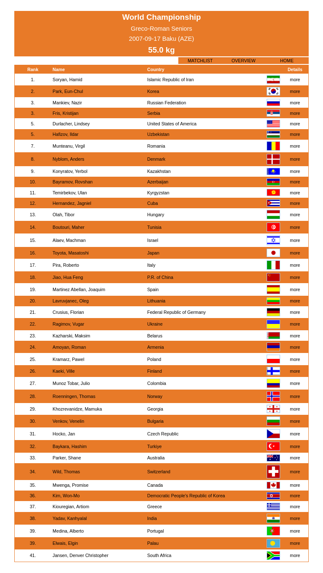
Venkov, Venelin (68, 421)
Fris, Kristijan (66, 113)
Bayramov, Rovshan (73, 181)
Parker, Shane (67, 457)
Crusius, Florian (68, 312)
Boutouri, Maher (69, 227)
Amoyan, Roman (69, 347)
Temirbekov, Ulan (70, 192)
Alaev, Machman (69, 240)
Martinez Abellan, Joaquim (79, 289)
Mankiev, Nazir (67, 102)
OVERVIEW (243, 60)
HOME (287, 60)
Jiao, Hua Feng (68, 277)
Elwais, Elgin (65, 543)
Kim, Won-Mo (66, 495)
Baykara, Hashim (70, 446)
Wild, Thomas (66, 471)
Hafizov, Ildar (65, 134)
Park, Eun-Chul (68, 91)
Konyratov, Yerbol (70, 171)
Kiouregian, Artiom (71, 506)
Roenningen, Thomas (74, 396)
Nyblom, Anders (68, 159)
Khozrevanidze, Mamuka (77, 408)
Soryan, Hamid (67, 79)
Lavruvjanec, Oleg (71, 300)
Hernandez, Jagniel (72, 203)
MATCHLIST (200, 60)
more (295, 79)
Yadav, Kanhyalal (70, 518)
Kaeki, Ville (64, 371)
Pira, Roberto (66, 265)
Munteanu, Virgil (69, 146)
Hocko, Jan (64, 433)
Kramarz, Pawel (68, 359)
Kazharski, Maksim (71, 335)
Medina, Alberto (68, 530)
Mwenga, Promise (70, 485)
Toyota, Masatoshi (71, 252)
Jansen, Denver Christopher (81, 555)
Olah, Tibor (63, 214)
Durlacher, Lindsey (71, 123)
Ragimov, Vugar (68, 323)
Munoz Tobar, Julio (71, 383)
